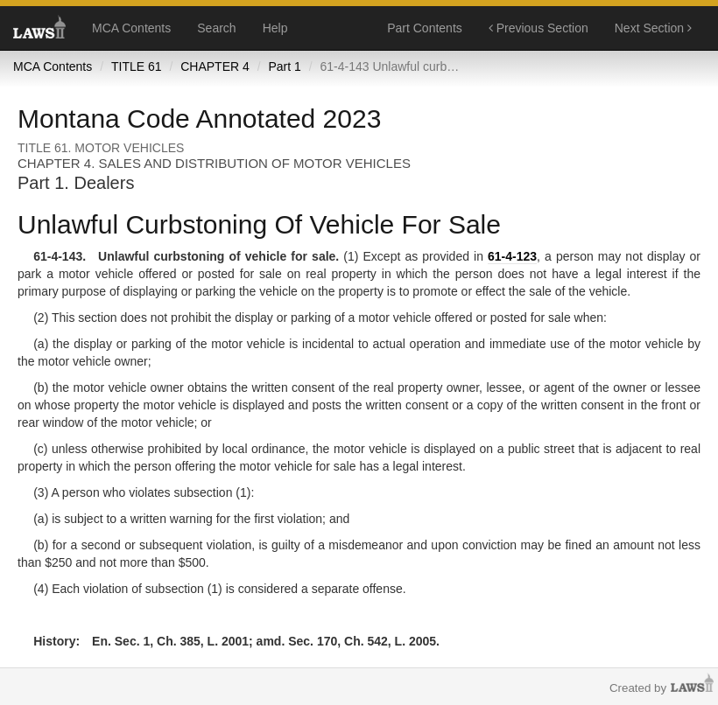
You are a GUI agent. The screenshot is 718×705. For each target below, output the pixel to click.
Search (216, 28)
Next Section (653, 28)
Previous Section (538, 28)
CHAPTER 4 (215, 66)
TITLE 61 (136, 66)
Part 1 (284, 66)
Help (275, 28)
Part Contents (424, 28)
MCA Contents (131, 28)
